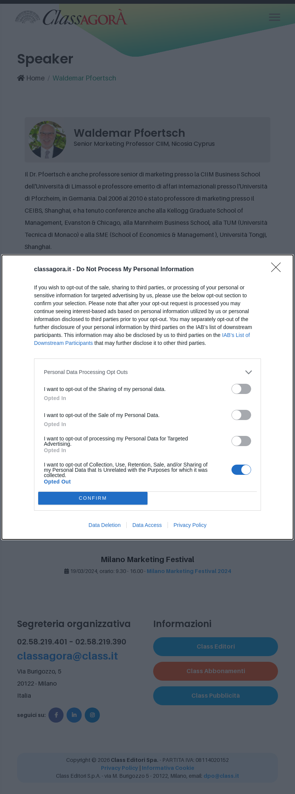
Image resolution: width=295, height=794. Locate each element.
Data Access (147, 525)
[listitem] (147, 372)
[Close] (278, 270)
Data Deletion (104, 525)
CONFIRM (93, 498)
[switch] (241, 389)
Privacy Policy (190, 525)
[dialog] (147, 397)
